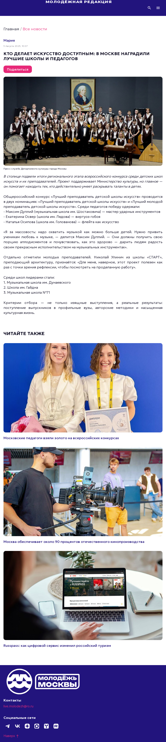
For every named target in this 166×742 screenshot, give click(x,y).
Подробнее (83, 391)
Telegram (7, 726)
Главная (11, 29)
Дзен (27, 726)
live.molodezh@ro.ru (18, 706)
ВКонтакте (17, 726)
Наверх (11, 736)
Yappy (46, 726)
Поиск (149, 8)
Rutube (56, 726)
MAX (36, 726)
